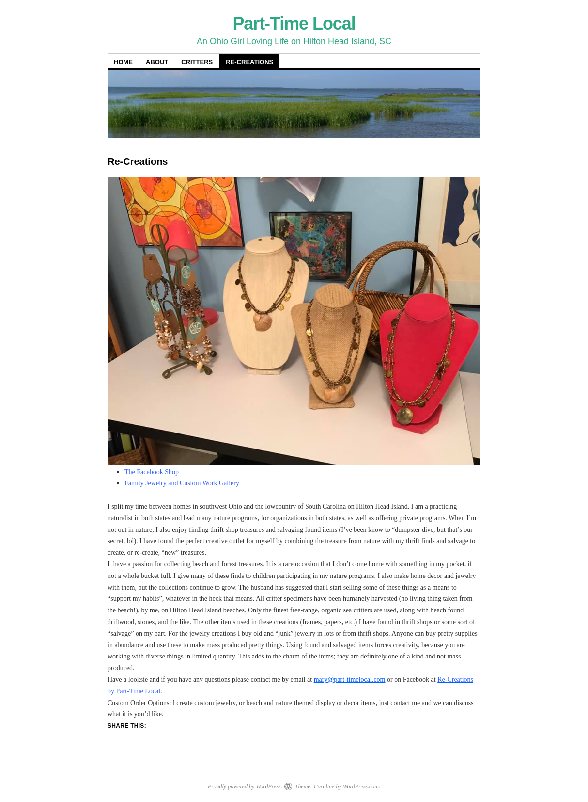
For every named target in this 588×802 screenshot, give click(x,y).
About (157, 61)
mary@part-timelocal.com (350, 679)
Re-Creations (249, 61)
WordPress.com (361, 786)
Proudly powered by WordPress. (245, 786)
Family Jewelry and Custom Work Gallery (181, 483)
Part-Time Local (293, 23)
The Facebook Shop (151, 472)
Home (123, 61)
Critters (197, 61)
